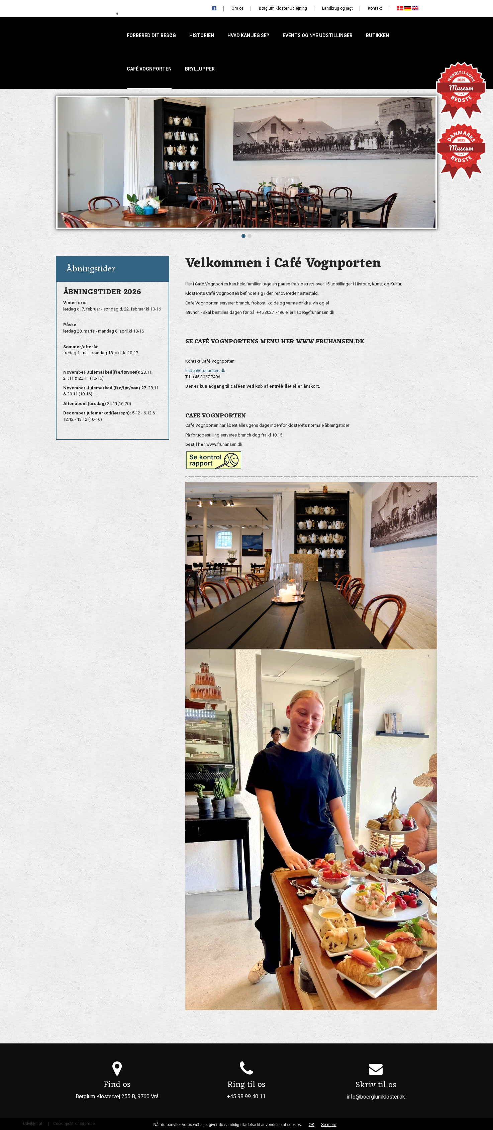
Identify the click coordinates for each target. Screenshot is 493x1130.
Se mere (328, 1124)
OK (311, 1124)
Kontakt (375, 8)
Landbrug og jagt (337, 8)
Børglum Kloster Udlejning (283, 8)
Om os (237, 8)
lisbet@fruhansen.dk (205, 370)
